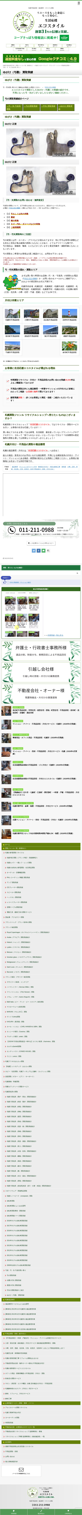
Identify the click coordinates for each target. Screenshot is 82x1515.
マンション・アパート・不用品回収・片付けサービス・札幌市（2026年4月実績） (45, 724)
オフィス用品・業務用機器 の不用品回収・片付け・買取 (25, 1373)
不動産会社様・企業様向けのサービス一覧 (20, 1427)
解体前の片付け (43, 467)
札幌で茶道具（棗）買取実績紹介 (18, 1171)
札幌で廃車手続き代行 (13, 1412)
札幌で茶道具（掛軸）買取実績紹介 (19, 1111)
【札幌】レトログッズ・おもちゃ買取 (18, 1066)
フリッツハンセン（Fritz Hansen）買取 (20, 992)
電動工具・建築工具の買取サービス (19, 912)
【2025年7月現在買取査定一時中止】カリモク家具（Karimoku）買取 (31, 1041)
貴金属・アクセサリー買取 (14, 917)
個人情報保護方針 (11, 1461)
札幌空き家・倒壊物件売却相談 (16, 1353)
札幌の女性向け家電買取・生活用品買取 (21, 867)
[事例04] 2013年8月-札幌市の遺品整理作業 (20, 1324)
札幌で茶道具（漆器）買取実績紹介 (19, 1161)
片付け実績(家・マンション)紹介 (20, 582)
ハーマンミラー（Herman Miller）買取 (20, 987)
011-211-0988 (50, 87)
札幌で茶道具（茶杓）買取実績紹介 (19, 1136)
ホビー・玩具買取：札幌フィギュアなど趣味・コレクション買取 (27, 1071)
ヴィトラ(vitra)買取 (13, 1017)
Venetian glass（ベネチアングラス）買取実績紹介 (24, 957)
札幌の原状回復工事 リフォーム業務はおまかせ (21, 1358)
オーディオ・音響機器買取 (16, 872)
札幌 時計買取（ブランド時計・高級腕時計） (22, 858)
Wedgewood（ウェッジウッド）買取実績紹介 (23, 962)
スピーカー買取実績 (14, 892)
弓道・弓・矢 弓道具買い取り (15, 1270)
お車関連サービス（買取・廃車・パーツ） (20, 1403)
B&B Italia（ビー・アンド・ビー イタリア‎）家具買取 (25, 1002)
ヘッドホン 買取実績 (14, 897)
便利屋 (64, 467)
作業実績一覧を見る (55, 635)
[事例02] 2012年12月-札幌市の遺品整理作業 (20, 1314)
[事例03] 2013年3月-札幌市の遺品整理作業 (20, 1319)
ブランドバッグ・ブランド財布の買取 (18, 922)
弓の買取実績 (11, 1275)
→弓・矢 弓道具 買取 (14, 107)
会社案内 (8, 1442)
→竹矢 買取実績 (48, 106)
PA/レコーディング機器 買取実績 (18, 877)
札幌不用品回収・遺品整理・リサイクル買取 (41, 1501)
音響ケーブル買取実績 (14, 907)
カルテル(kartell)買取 (14, 1046)
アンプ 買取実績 (12, 882)
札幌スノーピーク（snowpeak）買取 (19, 1196)
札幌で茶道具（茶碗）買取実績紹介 (19, 1131)
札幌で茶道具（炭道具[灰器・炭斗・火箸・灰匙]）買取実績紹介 (29, 1186)
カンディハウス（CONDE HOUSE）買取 (21, 1051)
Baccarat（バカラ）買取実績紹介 (18, 972)
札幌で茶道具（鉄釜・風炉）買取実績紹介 (21, 1101)
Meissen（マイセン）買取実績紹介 (19, 952)
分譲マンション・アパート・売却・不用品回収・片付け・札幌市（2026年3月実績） (46, 820)
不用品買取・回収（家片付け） (16, 1334)
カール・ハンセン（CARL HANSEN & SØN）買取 (24, 1026)
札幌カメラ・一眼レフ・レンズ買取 (19, 862)
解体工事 (8, 1398)
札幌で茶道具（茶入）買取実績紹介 (19, 1146)
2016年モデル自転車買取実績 (17, 1230)
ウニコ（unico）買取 (14, 1056)
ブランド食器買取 (11, 927)
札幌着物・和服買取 (12, 1081)
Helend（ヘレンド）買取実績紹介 (18, 942)
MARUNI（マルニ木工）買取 (17, 1012)
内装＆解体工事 (55, 467)
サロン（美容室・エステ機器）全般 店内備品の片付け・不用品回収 (28, 1383)
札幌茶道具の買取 (11, 1091)
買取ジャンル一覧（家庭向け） (16, 848)
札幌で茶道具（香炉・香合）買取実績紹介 (21, 1097)
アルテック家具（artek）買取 (17, 1036)
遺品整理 (15, 467)
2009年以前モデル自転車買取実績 (19, 1265)
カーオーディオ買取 (12, 1417)
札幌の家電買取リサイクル (14, 852)
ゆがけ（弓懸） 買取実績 (15, 1295)
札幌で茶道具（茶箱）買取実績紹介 (19, 1121)
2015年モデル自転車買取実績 (17, 1235)
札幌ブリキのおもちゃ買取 (14, 1061)
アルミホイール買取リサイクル (16, 1407)
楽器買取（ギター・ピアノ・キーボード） (20, 1076)
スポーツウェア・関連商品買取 (16, 1191)
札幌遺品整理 (9, 1299)
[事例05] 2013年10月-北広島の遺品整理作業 (20, 1329)
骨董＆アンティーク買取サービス (17, 1086)
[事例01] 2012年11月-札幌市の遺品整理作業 (20, 1309)
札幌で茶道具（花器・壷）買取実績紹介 (21, 1126)
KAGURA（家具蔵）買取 (15, 1021)
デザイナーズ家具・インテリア (18, 982)
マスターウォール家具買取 (16, 1007)
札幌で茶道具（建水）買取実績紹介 (19, 1166)
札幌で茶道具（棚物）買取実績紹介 (19, 1156)
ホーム (7, 844)
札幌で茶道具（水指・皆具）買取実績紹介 (21, 1151)
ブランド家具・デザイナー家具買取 (17, 977)
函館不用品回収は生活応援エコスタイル (19, 1446)
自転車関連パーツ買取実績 (16, 1216)
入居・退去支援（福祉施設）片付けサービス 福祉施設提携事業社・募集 (30, 1343)
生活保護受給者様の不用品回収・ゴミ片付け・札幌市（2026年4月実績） (41, 765)
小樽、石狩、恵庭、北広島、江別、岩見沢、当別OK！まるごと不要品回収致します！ (35, 1348)
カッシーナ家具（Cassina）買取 (18, 1031)
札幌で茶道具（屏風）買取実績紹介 (19, 1181)
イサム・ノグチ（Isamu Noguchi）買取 (20, 997)
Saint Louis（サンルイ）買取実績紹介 (20, 967)
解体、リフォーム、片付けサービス (17, 1393)
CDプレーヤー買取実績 (15, 887)
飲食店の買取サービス (13, 1378)
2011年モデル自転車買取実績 (17, 1255)
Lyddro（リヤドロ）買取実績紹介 (18, 947)
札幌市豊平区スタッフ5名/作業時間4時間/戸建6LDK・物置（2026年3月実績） (43, 833)
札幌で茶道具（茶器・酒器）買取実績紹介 (21, 1141)
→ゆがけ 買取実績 (65, 107)
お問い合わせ (10, 1456)
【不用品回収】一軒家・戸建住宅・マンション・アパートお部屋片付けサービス (33, 1338)
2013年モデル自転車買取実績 (17, 1245)
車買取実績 (9, 1422)
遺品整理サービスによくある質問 (17, 1304)
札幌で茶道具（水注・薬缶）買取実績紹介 (21, 1176)
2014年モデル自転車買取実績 (17, 1240)
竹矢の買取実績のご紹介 (15, 1290)
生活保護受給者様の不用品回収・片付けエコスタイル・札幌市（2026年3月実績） (45, 779)
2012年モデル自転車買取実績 (17, 1250)
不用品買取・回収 (11, 1451)
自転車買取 (11, 1201)
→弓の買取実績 (30, 106)
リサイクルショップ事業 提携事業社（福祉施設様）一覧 (25, 1436)
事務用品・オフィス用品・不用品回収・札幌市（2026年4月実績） (39, 738)
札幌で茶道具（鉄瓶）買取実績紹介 (19, 1106)
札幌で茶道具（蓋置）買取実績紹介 (19, 1116)
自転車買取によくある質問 (16, 1206)
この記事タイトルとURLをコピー (41, 543)
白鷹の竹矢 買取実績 (14, 1280)
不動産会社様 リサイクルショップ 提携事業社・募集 (23, 1431)
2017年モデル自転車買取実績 (17, 1225)
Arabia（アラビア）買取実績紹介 (18, 937)
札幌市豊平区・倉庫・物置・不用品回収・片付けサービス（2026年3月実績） (43, 806)
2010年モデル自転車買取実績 (17, 1260)
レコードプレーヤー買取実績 (17, 902)
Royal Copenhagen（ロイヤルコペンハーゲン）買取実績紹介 (28, 932)
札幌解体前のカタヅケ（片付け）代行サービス (21, 1388)
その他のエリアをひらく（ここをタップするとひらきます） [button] (21, 361)
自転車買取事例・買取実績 (16, 1211)
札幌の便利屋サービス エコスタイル (18, 1368)
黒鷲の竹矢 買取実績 (14, 1285)
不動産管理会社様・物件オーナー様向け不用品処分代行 (24, 1363)
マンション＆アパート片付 (28, 467)
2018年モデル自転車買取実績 (17, 1221)
